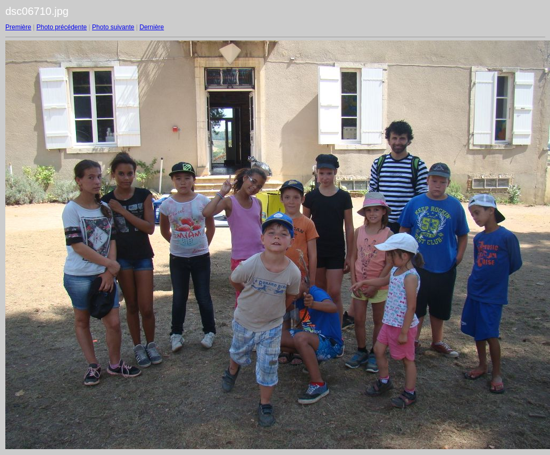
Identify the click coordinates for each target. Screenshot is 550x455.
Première (18, 27)
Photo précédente (61, 27)
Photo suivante (113, 27)
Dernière (151, 27)
